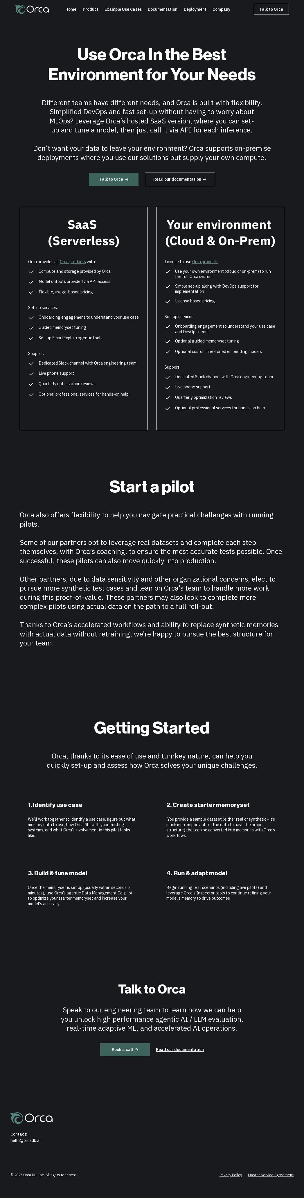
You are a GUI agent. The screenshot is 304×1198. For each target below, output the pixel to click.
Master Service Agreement (271, 1174)
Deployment (195, 9)
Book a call (125, 1049)
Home (70, 9)
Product (90, 9)
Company (221, 9)
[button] (123, 9)
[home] (32, 9)
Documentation (162, 9)
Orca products (73, 261)
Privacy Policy (231, 1174)
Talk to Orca (271, 9)
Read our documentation (179, 179)
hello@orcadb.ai (25, 1140)
